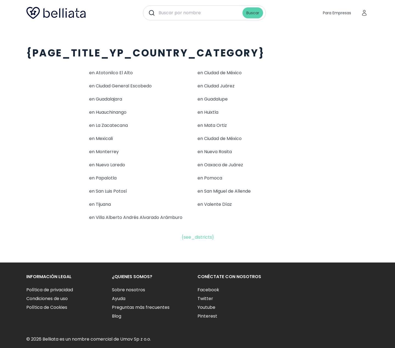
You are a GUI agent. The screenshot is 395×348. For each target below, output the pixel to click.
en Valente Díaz (215, 204)
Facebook (208, 290)
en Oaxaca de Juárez (220, 165)
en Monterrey (104, 152)
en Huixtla (208, 112)
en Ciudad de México (220, 73)
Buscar (252, 13)
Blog (116, 316)
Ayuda (118, 298)
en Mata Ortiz (212, 125)
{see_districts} (197, 237)
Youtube (206, 307)
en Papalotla (103, 178)
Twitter (205, 298)
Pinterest (207, 316)
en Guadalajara (105, 99)
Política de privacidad (49, 290)
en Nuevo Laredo (107, 165)
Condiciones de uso (47, 298)
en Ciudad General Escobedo (120, 86)
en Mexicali (101, 138)
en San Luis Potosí (108, 191)
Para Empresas (337, 13)
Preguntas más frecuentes (141, 307)
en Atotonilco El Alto (111, 73)
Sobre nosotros (128, 290)
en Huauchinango (107, 112)
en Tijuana (100, 204)
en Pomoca (210, 178)
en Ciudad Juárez (216, 86)
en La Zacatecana (108, 125)
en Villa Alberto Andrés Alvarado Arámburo (135, 217)
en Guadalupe (213, 99)
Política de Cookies (46, 307)
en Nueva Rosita (215, 152)
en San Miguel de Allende (224, 191)
